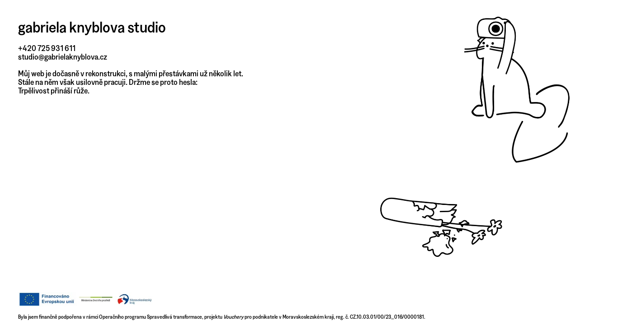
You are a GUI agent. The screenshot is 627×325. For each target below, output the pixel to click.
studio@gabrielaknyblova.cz (62, 56)
